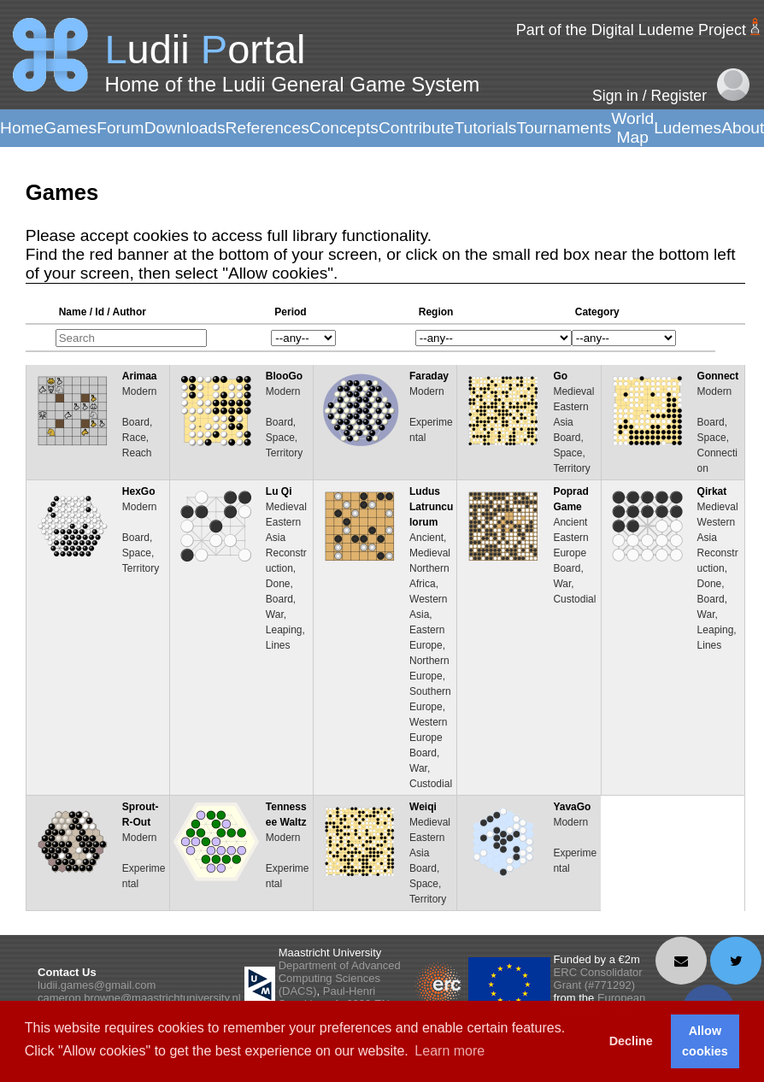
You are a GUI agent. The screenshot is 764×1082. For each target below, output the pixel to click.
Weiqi (423, 807)
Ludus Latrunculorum (431, 506)
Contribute (417, 128)
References (267, 128)
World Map (632, 127)
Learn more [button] (449, 1051)
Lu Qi (279, 491)
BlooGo (284, 376)
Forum (120, 128)
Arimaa (139, 376)
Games (70, 128)
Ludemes (687, 128)
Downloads (185, 128)
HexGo (139, 491)
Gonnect (718, 376)
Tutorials (485, 128)
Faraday (429, 376)
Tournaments (563, 128)
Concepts (344, 128)
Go (560, 376)
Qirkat (712, 491)
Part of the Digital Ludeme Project (631, 29)
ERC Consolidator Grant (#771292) (598, 978)
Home (22, 128)
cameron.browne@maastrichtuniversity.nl (139, 997)
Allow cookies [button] (705, 1041)
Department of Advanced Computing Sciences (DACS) (340, 978)
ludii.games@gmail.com (97, 985)
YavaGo (572, 807)
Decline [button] (631, 1041)
